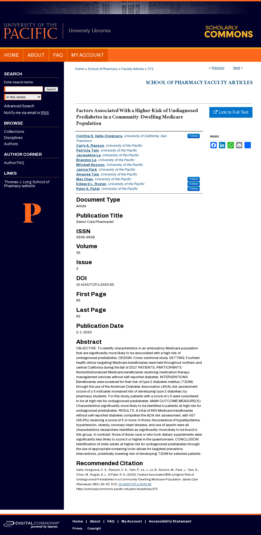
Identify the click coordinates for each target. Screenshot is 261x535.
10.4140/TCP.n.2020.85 (135, 484)
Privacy (77, 528)
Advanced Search (19, 106)
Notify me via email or (26, 113)
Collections (14, 132)
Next (236, 68)
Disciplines (13, 138)
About (95, 521)
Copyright (94, 528)
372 (151, 69)
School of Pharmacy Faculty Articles (199, 83)
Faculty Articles (132, 69)
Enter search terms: (19, 82)
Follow (193, 135)
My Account (131, 521)
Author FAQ (14, 163)
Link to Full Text (230, 112)
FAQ (111, 521)
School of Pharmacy (103, 69)
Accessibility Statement (170, 521)
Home (79, 69)
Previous (218, 68)
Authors (11, 144)
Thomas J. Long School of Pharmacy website (27, 184)
